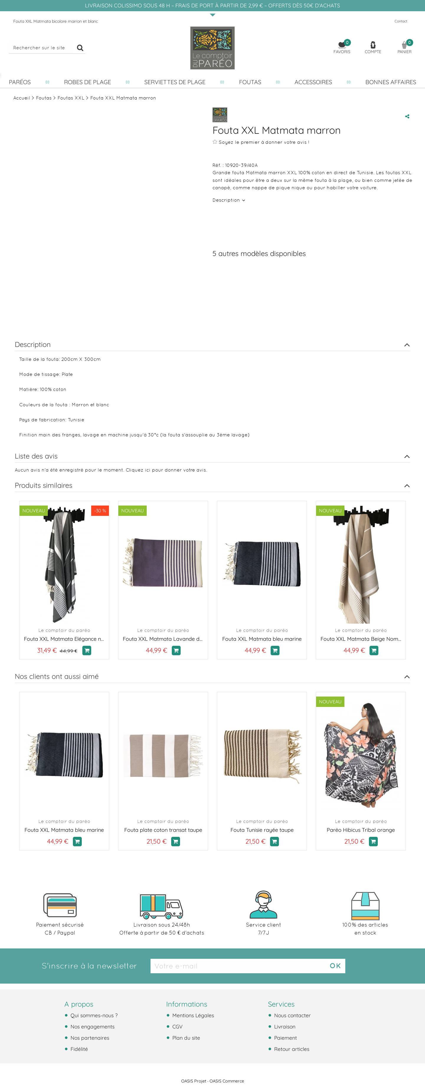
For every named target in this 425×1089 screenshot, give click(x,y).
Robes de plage (87, 82)
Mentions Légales (192, 1015)
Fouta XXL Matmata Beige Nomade (361, 638)
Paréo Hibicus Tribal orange (361, 829)
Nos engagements (92, 1026)
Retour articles (291, 1049)
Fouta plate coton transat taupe (163, 829)
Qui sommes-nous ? (93, 1015)
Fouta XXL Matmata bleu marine (262, 638)
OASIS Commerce (227, 1081)
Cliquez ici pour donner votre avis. (166, 470)
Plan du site (185, 1038)
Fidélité (78, 1049)
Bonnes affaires (390, 82)
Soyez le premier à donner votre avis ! (260, 142)
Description (226, 200)
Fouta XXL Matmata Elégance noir (64, 638)
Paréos (20, 82)
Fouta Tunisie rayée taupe (262, 829)
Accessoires (313, 82)
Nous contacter (292, 1015)
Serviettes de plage (174, 82)
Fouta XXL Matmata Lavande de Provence (163, 638)
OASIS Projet (193, 1081)
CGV (177, 1026)
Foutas (250, 82)
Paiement (285, 1038)
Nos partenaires (89, 1038)
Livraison (284, 1026)
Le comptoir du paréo (64, 630)
